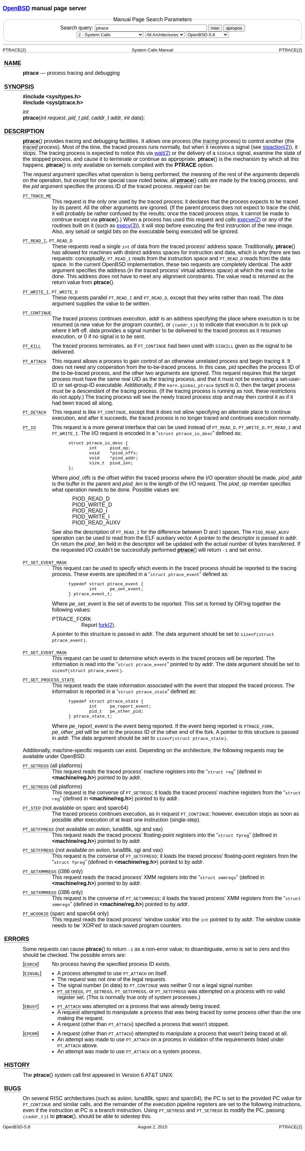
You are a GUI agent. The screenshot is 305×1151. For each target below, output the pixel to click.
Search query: (134, 28)
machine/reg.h (73, 790)
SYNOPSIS (19, 86)
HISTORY (17, 1078)
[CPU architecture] (165, 35)
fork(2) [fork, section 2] (106, 634)
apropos (234, 28)
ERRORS (16, 952)
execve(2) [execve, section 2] (249, 219)
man (215, 28)
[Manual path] (207, 35)
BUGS (12, 1101)
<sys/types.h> (63, 96)
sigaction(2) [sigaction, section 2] (276, 147)
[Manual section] (110, 35)
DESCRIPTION (24, 131)
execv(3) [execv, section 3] (127, 225)
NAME (12, 63)
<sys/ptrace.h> (64, 102)
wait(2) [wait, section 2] (162, 153)
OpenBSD (16, 8)
